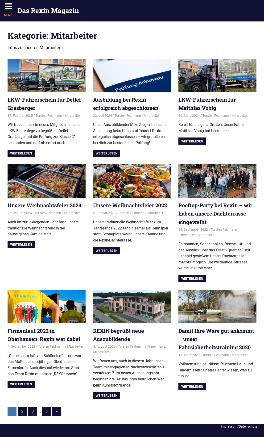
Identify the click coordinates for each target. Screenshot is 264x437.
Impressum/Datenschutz (239, 426)
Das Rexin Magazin (48, 10)
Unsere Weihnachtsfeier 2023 (44, 205)
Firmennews (187, 235)
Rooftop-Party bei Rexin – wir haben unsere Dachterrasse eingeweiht (215, 213)
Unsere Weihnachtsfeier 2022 (130, 205)
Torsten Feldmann (49, 115)
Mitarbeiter (73, 115)
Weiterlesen (21, 153)
